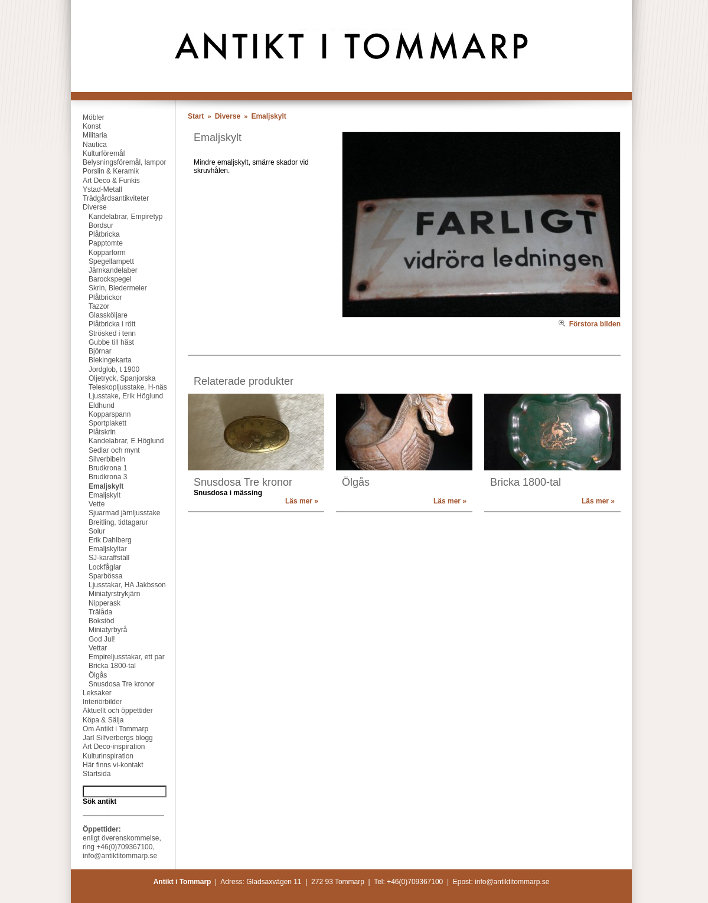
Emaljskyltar (99, 549)
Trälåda (91, 612)
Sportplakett (98, 423)
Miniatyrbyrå (99, 630)
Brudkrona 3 (99, 477)
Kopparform (98, 252)
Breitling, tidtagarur (109, 522)
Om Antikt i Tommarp (109, 729)
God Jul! (93, 639)
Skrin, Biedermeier (109, 288)
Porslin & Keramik (105, 171)
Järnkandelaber (104, 270)
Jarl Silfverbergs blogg (112, 738)
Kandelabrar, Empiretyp (116, 216)
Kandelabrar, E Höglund (117, 441)
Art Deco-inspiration (108, 746)
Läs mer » (301, 501)
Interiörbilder (96, 702)
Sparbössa (96, 576)
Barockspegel (101, 279)
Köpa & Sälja (97, 720)
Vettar (89, 648)
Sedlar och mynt (105, 450)
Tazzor (90, 306)
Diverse (89, 207)
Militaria (89, 135)
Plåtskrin (93, 432)
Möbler (88, 117)
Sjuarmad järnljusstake (115, 513)
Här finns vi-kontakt (107, 765)
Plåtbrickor (96, 297)
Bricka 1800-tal (103, 666)
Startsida (90, 774)
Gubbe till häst (102, 342)
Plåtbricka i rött (103, 324)
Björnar (91, 351)
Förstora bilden (590, 324)
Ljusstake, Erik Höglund (117, 396)
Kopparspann (100, 414)
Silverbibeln (98, 459)
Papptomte (97, 243)
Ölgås (89, 675)
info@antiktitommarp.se (120, 856)
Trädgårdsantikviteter (110, 198)
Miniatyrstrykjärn (105, 594)
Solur (88, 531)
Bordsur (92, 225)
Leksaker (91, 693)
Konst (86, 126)
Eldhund (93, 405)
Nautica (89, 144)
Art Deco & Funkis (105, 180)
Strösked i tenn (103, 333)
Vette (88, 504)
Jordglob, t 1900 (105, 369)
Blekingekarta (101, 360)
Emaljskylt (97, 486)
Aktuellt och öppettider (112, 710)
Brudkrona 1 (99, 468)
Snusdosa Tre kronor (112, 684)
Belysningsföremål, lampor (118, 162)
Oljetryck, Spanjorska (113, 378)
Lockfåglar (96, 567)
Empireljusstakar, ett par (118, 657)
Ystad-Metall (96, 189)
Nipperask (95, 603)
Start (196, 116)
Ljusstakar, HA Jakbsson (118, 585)
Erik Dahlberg (101, 540)
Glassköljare (99, 315)
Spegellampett (102, 261)
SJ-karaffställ (100, 558)
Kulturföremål (98, 153)
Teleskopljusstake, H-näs (119, 387)
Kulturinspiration (102, 756)
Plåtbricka (95, 234)
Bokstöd (92, 621)
